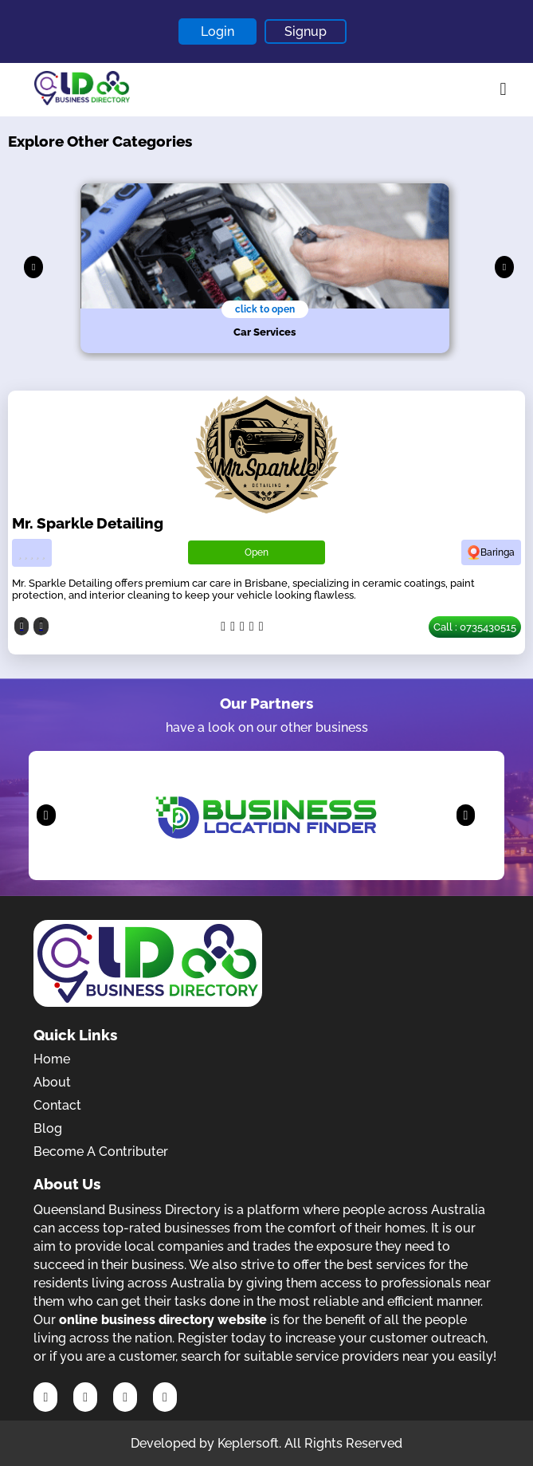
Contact (57, 1105)
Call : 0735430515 (474, 627)
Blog (47, 1128)
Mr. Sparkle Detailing (87, 523)
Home (51, 1059)
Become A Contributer (100, 1151)
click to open (265, 309)
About (52, 1082)
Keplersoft (248, 1443)
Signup (305, 31)
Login (217, 31)
